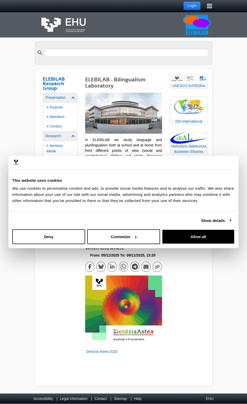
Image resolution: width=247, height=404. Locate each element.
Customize (124, 237)
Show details (213, 220)
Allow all (198, 237)
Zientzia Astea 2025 (101, 351)
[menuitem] (60, 112)
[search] (126, 53)
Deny (48, 237)
